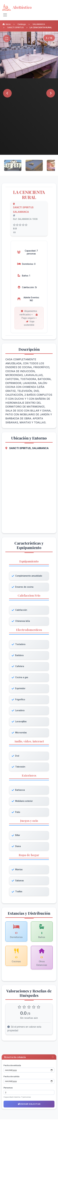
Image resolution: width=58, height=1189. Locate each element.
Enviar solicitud (29, 1104)
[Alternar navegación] (5, 15)
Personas (8, 1088)
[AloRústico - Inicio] (26, 7)
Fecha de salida (11, 1076)
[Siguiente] (50, 93)
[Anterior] (7, 93)
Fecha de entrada (12, 1065)
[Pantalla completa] (6, 38)
